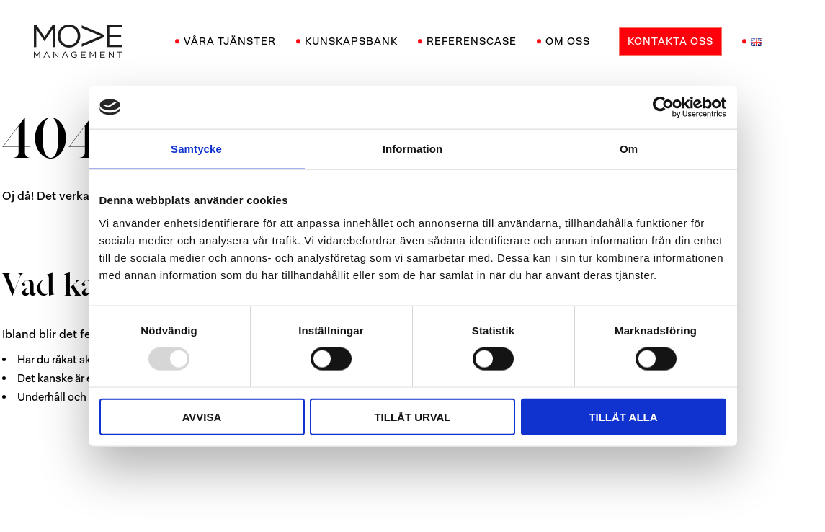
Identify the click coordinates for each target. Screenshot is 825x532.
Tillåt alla (623, 416)
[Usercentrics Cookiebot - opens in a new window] (663, 107)
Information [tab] (413, 149)
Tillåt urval (412, 416)
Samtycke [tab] (196, 149)
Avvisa (202, 416)
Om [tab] (629, 149)
